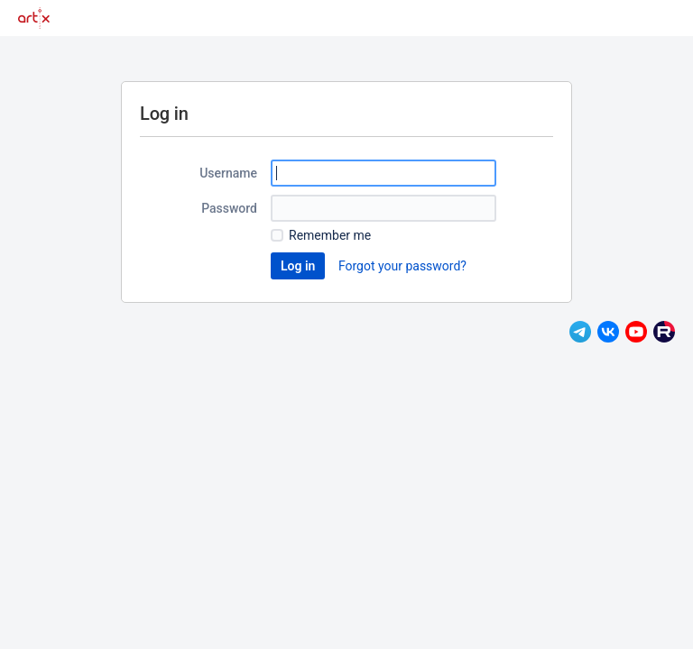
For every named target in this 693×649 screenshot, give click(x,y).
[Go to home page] (34, 18)
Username (228, 173)
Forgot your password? (402, 266)
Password (229, 208)
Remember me (330, 235)
